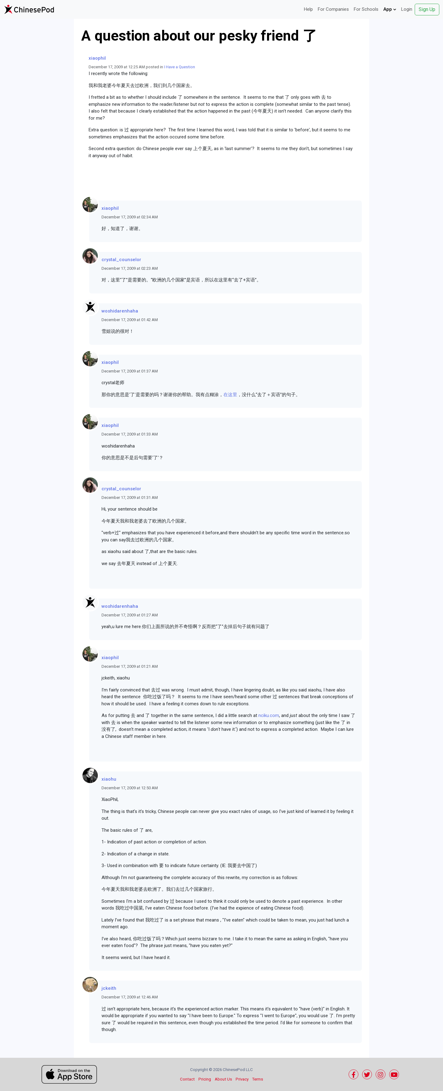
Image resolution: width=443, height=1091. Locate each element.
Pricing (204, 1079)
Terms (257, 1079)
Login (406, 9)
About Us (223, 1079)
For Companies (333, 9)
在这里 (230, 394)
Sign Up (427, 9)
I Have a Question (179, 67)
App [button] (389, 9)
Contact (187, 1079)
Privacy (242, 1079)
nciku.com (268, 715)
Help (308, 9)
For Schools (366, 9)
